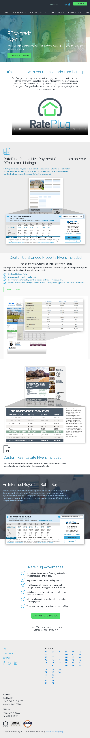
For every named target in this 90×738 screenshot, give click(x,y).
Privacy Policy (59, 732)
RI (46, 675)
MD (66, 657)
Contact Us (54, 5)
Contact (6, 658)
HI (52, 665)
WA (53, 680)
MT (73, 654)
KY (59, 665)
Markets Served (74, 13)
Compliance (8, 654)
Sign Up (80, 4)
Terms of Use (50, 732)
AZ (46, 660)
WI (53, 683)
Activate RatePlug (19, 55)
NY (80, 660)
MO (73, 652)
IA (59, 652)
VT (53, 678)
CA (46, 663)
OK (80, 665)
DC (53, 654)
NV (80, 657)
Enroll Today (13, 289)
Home (7, 13)
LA (66, 652)
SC (46, 678)
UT (53, 672)
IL (59, 657)
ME (66, 660)
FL (53, 660)
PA (46, 672)
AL (46, 654)
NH (73, 665)
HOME (5, 649)
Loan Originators (19, 13)
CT (53, 652)
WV (59, 669)
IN (59, 660)
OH (80, 663)
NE (73, 663)
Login (66, 5)
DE (53, 657)
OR (46, 669)
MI (66, 663)
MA (66, 654)
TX (53, 669)
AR (46, 657)
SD (46, 680)
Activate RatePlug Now (45, 616)
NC (73, 657)
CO (46, 665)
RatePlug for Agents (38, 13)
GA (53, 663)
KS (59, 663)
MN (66, 665)
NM (80, 654)
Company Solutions (57, 13)
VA (53, 675)
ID (59, 654)
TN (46, 683)
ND (73, 660)
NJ (80, 652)
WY (59, 672)
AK (46, 652)
